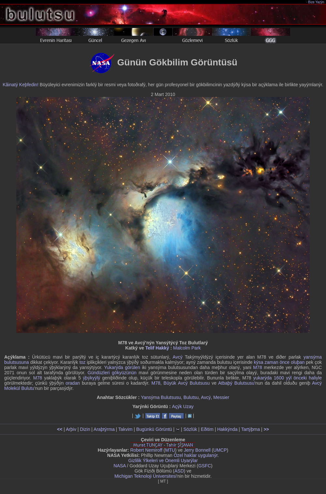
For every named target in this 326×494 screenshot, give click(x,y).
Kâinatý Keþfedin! (20, 84)
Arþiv (71, 429)
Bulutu (27, 388)
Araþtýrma (104, 429)
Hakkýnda (227, 429)
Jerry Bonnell (197, 450)
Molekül (12, 388)
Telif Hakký (157, 347)
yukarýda (262, 377)
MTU (170, 450)
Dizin (85, 429)
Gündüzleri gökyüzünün (112, 372)
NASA (119, 465)
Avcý (178, 357)
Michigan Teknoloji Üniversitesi (145, 476)
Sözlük (190, 429)
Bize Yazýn (316, 2)
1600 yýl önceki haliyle (298, 377)
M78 (257, 367)
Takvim (125, 429)
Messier (221, 397)
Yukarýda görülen (122, 367)
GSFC (204, 465)
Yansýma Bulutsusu (161, 397)
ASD (179, 470)
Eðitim (207, 429)
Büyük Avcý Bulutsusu (187, 383)
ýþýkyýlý (91, 377)
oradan (73, 383)
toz (83, 362)
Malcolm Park (187, 347)
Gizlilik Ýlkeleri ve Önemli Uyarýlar (163, 460)
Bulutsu (191, 397)
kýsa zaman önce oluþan (279, 362)
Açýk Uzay (183, 406)
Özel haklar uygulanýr (196, 455)
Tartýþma (250, 429)
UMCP (220, 450)
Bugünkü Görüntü (154, 429)
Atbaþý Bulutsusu (236, 383)
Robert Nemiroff (146, 450)
